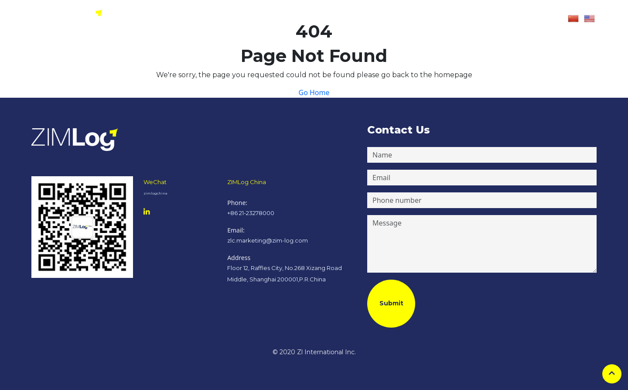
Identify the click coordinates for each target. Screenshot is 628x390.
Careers (405, 18)
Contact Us (437, 18)
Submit (391, 303)
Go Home (313, 92)
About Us (347, 18)
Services (377, 18)
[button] (482, 18)
